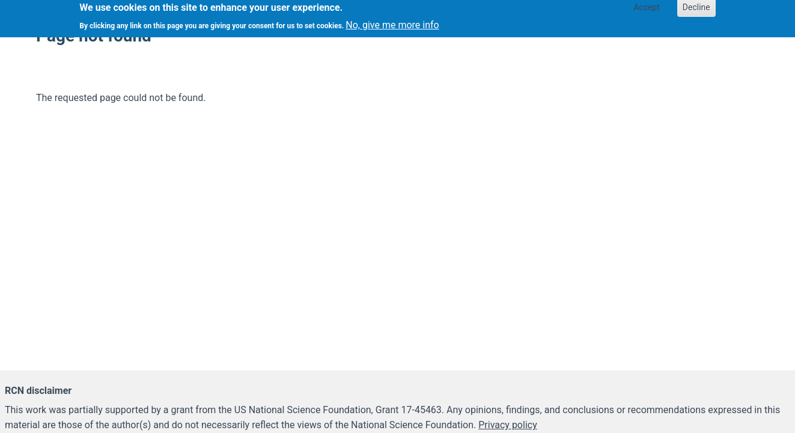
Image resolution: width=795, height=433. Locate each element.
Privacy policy (507, 425)
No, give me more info (392, 22)
